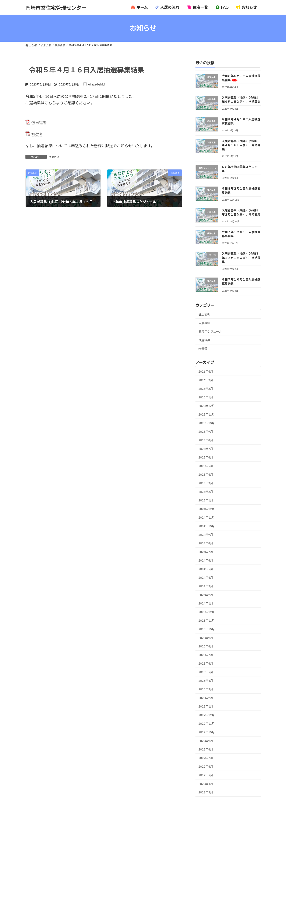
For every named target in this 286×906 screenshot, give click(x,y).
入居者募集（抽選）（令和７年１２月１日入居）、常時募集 (241, 258)
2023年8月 (205, 646)
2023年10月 (206, 629)
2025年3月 (205, 483)
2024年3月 (205, 586)
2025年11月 (206, 414)
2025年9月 (205, 431)
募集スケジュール (210, 331)
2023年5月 (205, 672)
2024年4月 (205, 577)
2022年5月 (205, 775)
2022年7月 (205, 758)
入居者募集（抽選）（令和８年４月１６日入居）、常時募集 (241, 145)
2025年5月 (205, 466)
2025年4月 (205, 474)
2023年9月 (205, 637)
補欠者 (37, 134)
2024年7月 (205, 552)
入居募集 (204, 323)
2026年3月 (205, 380)
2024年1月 (205, 603)
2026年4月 (205, 371)
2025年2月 (205, 491)
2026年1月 (205, 397)
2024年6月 (205, 560)
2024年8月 (205, 543)
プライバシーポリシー (76, 814)
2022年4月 (205, 783)
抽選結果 (54, 156)
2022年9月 (205, 740)
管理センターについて (42, 814)
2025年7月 (205, 448)
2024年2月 (205, 594)
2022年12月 (206, 715)
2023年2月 (205, 697)
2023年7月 (205, 655)
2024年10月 (206, 526)
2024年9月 (205, 534)
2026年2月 (205, 388)
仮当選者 (39, 122)
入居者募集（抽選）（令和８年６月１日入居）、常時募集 (222, 846)
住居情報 (204, 314)
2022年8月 (205, 749)
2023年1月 (205, 706)
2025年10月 (206, 423)
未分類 (202, 348)
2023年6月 (205, 663)
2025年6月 (205, 457)
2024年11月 (206, 517)
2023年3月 (205, 689)
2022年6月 (205, 766)
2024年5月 (205, 569)
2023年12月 (206, 612)
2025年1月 (205, 500)
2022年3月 (205, 792)
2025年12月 (206, 406)
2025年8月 (205, 440)
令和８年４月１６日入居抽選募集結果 (211, 851)
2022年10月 (206, 732)
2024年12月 (206, 509)
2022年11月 (206, 723)
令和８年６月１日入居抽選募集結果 (210, 840)
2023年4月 (205, 680)
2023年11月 (206, 620)
